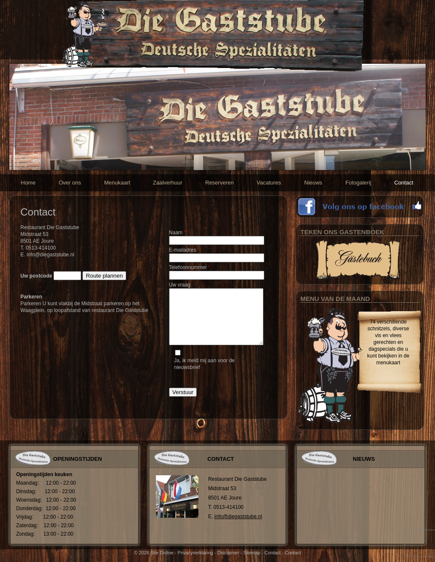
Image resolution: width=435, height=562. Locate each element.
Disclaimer (228, 552)
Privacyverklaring (195, 552)
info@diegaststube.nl (238, 516)
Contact (273, 552)
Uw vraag (180, 285)
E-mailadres (184, 250)
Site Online (161, 552)
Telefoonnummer (189, 267)
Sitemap (251, 552)
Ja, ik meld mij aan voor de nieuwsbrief (204, 364)
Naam (177, 233)
